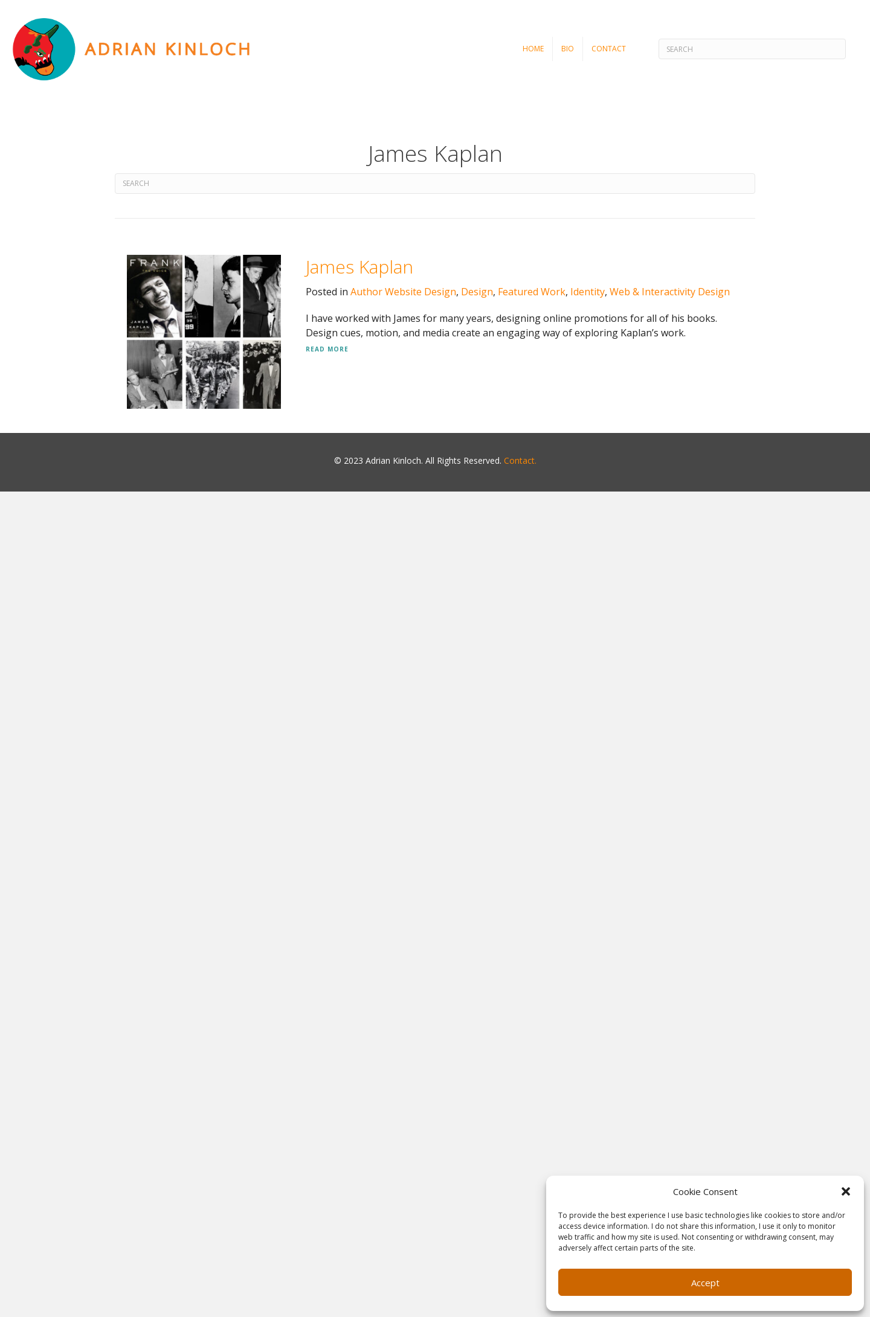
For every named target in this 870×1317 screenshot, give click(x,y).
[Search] (752, 49)
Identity (587, 291)
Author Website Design (403, 291)
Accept (705, 1283)
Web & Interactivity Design (670, 291)
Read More (327, 349)
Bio (567, 48)
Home (533, 48)
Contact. (520, 460)
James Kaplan (359, 266)
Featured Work (532, 291)
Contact (608, 48)
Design (477, 291)
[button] (846, 1191)
